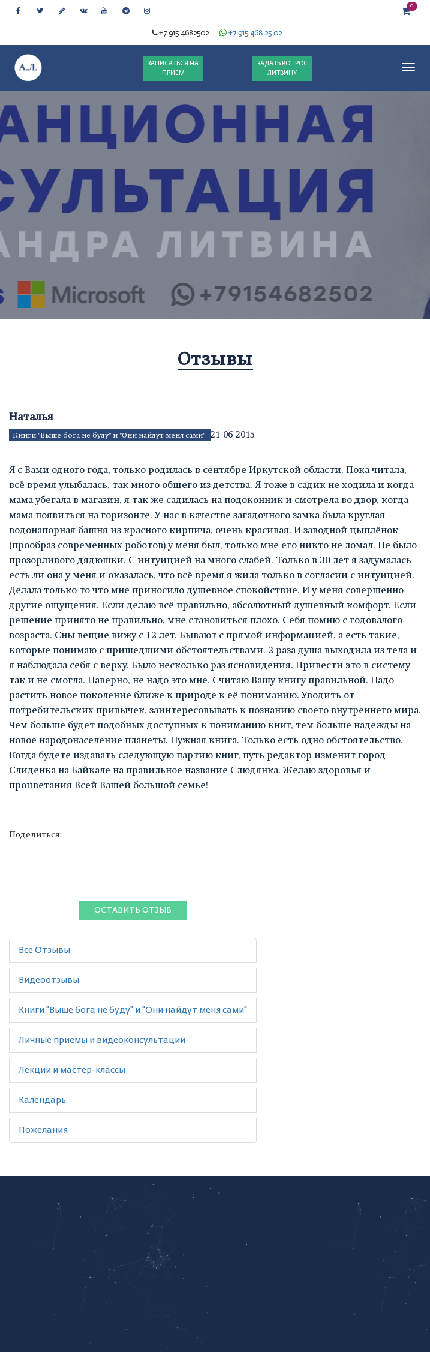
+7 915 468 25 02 (255, 33)
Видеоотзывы (49, 980)
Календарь (42, 1100)
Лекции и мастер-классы (72, 1070)
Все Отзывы (44, 950)
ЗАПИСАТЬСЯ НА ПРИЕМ (173, 68)
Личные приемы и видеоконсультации (102, 1040)
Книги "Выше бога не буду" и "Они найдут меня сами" (110, 435)
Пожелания (43, 1130)
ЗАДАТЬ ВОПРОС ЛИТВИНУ (282, 68)
